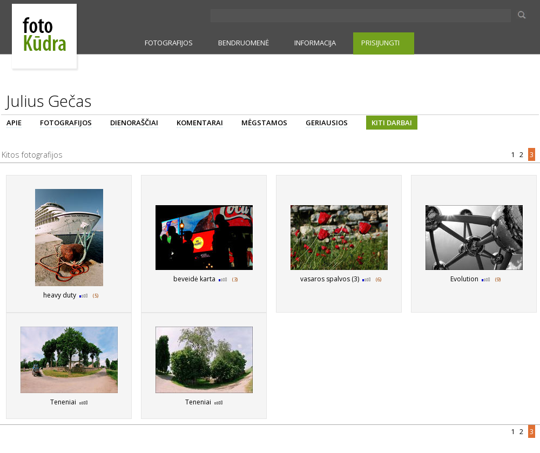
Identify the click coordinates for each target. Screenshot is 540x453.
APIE (14, 122)
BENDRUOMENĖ (243, 43)
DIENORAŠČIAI (134, 122)
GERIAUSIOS (327, 122)
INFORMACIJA (315, 43)
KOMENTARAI (200, 122)
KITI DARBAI (392, 122)
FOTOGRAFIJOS (169, 43)
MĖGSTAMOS (264, 122)
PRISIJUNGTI (380, 43)
